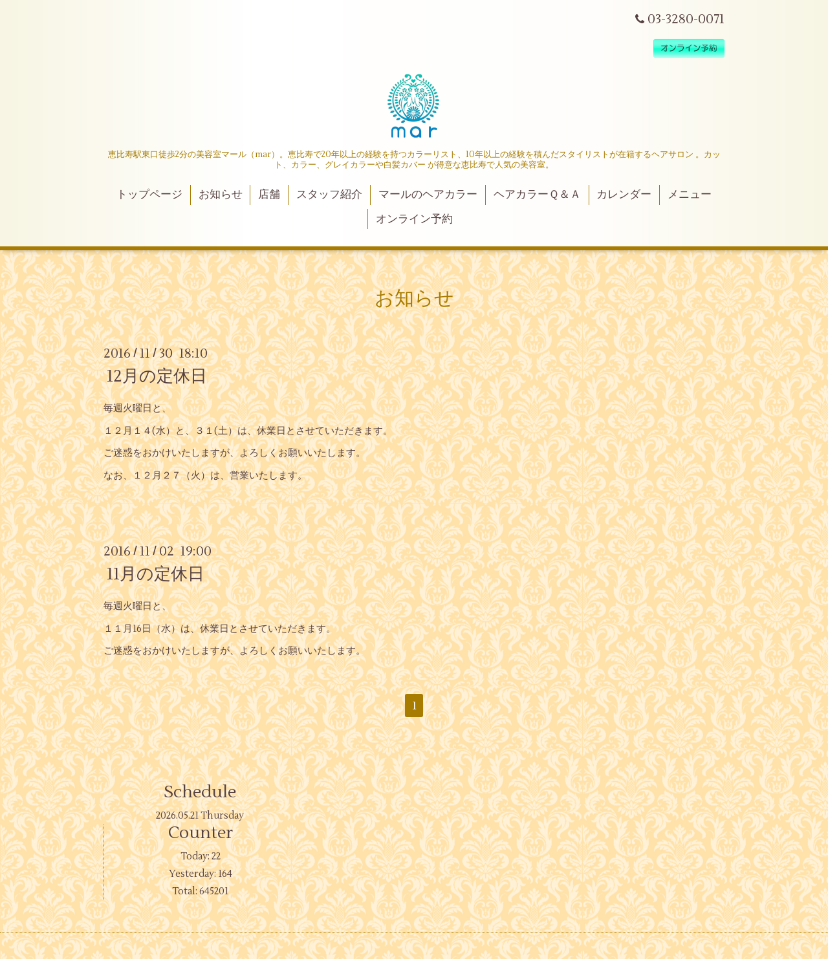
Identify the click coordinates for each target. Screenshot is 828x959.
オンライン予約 (414, 219)
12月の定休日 (157, 376)
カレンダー (623, 195)
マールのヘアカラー (427, 195)
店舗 (269, 195)
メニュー (690, 195)
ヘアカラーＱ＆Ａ (537, 195)
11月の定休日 (155, 574)
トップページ (149, 195)
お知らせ (221, 195)
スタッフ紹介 (329, 195)
